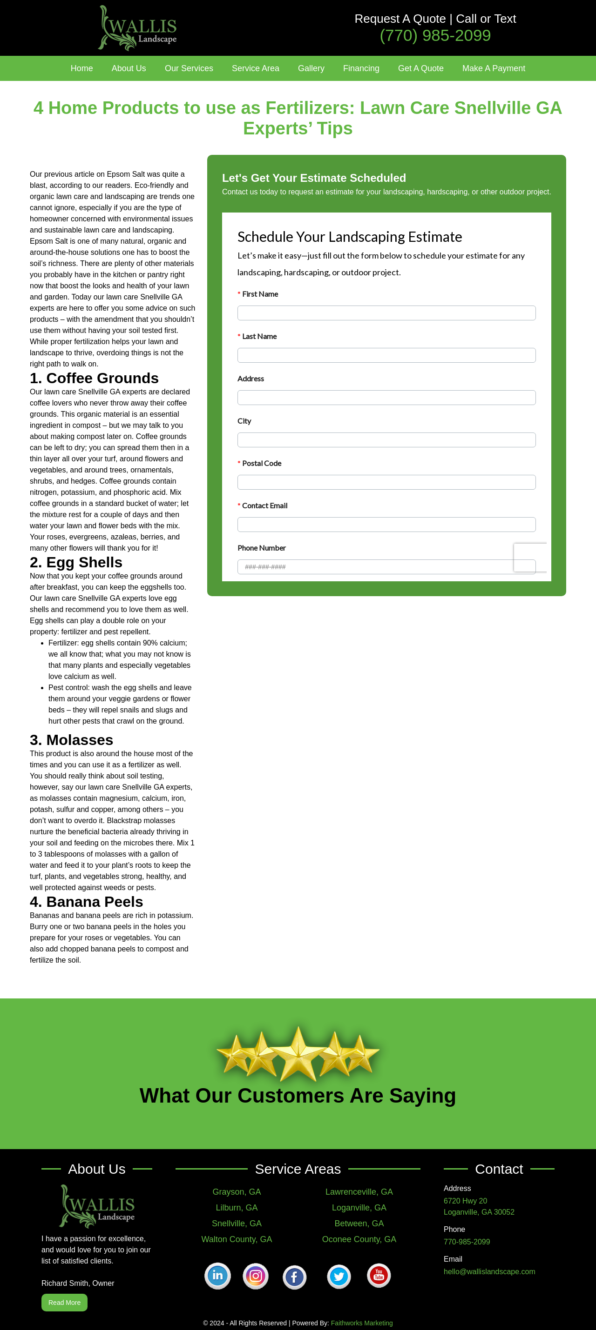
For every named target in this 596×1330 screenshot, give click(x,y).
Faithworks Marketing (362, 1323)
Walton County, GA (236, 1239)
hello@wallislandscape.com (489, 1272)
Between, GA (359, 1223)
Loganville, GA (359, 1207)
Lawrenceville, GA (359, 1192)
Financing (361, 68)
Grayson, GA (236, 1192)
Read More (64, 1302)
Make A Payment (493, 68)
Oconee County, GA (359, 1239)
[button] (129, 68)
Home (82, 68)
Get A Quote (421, 68)
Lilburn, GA (236, 1207)
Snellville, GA (237, 1223)
